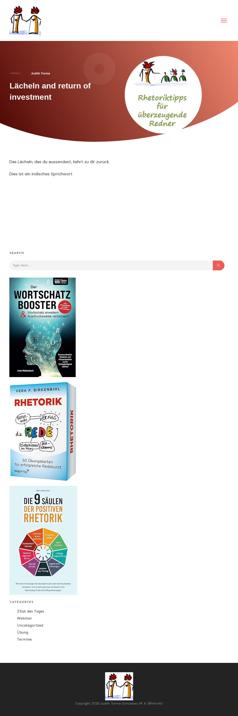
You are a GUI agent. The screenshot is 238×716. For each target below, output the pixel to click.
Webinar (24, 618)
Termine (24, 639)
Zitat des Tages (30, 611)
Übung (22, 632)
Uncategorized (30, 625)
